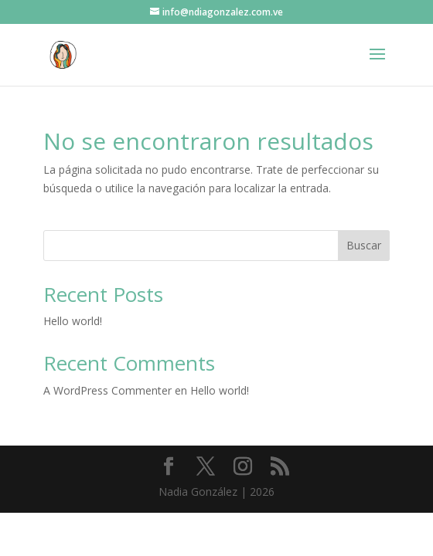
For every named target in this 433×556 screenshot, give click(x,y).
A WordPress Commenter (107, 390)
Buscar (363, 245)
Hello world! (72, 321)
